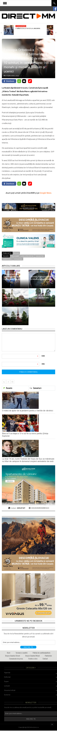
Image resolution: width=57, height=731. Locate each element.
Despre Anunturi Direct (12, 655)
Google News (45, 193)
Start (8, 652)
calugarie (15, 256)
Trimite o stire (32, 658)
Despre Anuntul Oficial (32, 655)
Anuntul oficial (9, 690)
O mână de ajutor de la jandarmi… (28, 28)
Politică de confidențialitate (41, 652)
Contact (45, 658)
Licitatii (7, 686)
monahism (18, 259)
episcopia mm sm (27, 256)
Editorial (7, 677)
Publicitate (48, 655)
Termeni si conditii (21, 652)
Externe (7, 695)
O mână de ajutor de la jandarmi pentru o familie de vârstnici (27, 410)
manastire (40, 256)
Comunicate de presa (16, 658)
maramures (7, 259)
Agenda (7, 672)
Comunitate (21, 26)
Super (6, 681)
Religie (16, 253)
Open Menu (5, 3)
